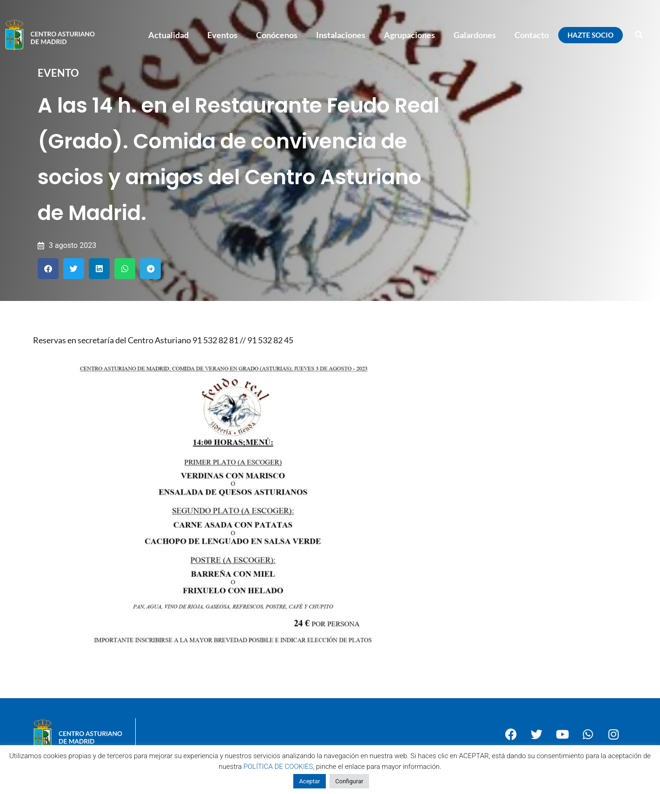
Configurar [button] (349, 781)
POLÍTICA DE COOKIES (278, 766)
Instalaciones (340, 35)
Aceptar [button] (309, 781)
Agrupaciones (409, 35)
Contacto (532, 35)
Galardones (475, 35)
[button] (639, 35)
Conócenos (276, 35)
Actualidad (168, 35)
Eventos (222, 35)
